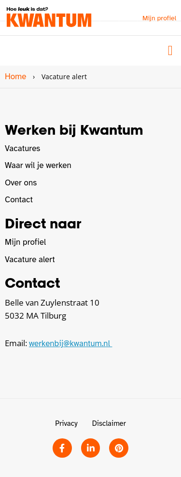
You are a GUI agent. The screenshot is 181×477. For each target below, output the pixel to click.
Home (15, 76)
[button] (170, 51)
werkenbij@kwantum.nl (70, 343)
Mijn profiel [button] (159, 18)
